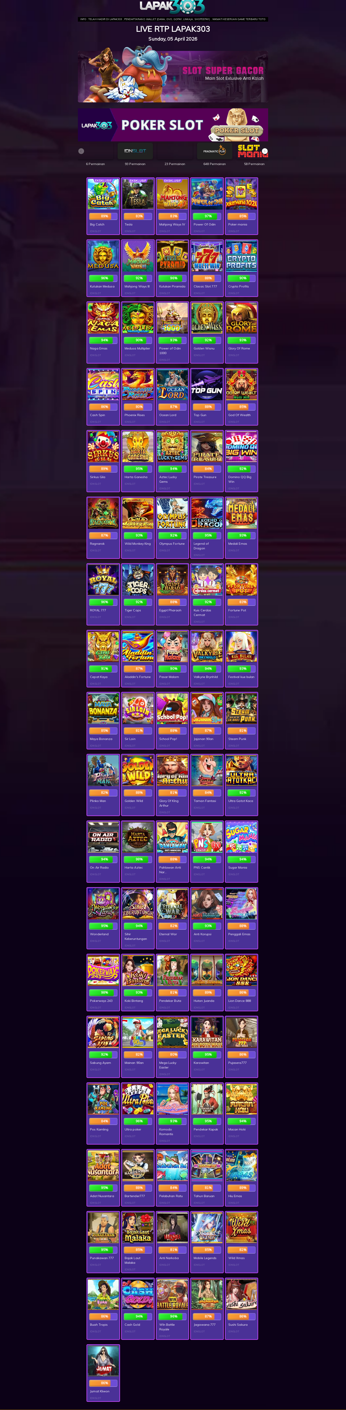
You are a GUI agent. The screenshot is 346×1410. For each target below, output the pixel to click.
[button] (264, 151)
